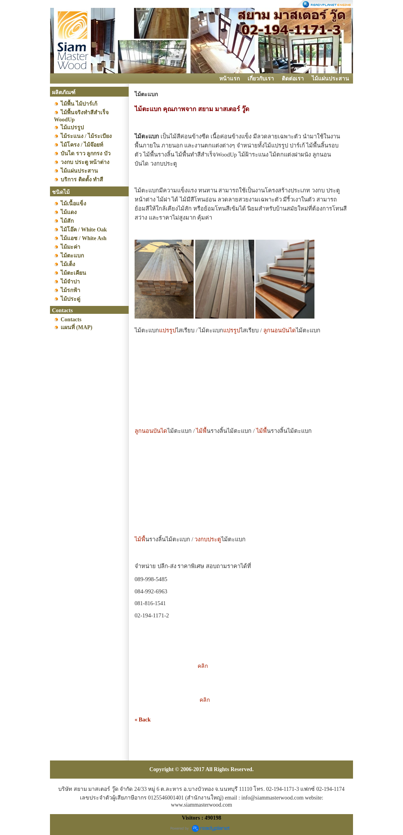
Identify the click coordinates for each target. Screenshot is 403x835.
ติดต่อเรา (293, 79)
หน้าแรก (229, 79)
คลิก (187, 666)
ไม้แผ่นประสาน (330, 79)
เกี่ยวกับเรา (261, 79)
